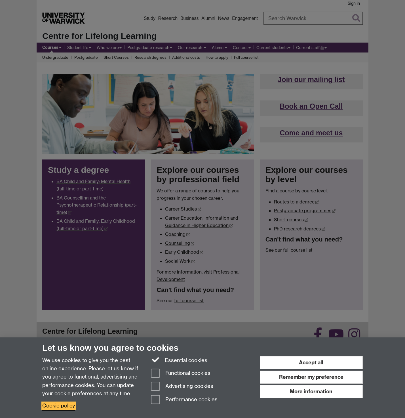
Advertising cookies (182, 386)
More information (311, 391)
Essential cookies (179, 360)
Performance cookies (184, 400)
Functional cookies (180, 373)
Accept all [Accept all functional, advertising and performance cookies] (311, 362)
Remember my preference (311, 377)
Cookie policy (58, 405)
